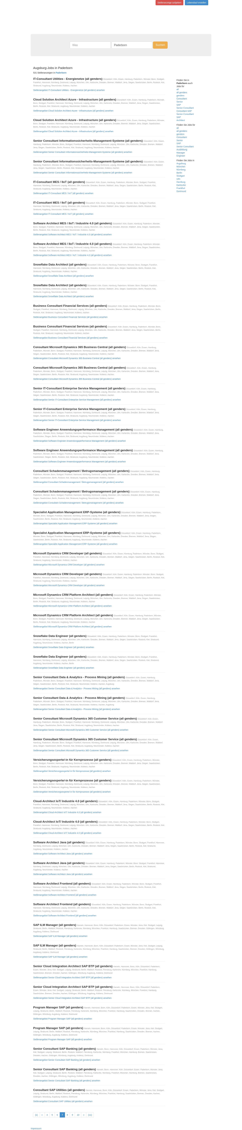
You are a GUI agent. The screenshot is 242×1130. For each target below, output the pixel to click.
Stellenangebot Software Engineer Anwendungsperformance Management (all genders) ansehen (79, 441)
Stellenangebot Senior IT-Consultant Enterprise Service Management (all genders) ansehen (77, 399)
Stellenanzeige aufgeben (169, 2)
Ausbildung (182, 149)
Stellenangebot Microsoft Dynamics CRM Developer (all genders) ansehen (68, 564)
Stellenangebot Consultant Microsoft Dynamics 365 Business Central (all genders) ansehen (77, 358)
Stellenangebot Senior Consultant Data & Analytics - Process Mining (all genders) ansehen (76, 688)
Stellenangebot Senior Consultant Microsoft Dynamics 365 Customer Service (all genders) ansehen (80, 730)
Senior (180, 101)
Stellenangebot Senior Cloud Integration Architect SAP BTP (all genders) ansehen (72, 977)
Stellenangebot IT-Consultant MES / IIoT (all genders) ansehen (63, 193)
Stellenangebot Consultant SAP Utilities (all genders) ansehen (62, 1101)
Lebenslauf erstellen (196, 2)
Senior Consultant (185, 108)
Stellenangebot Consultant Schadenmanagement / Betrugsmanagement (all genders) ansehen (78, 482)
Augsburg (181, 163)
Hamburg (181, 182)
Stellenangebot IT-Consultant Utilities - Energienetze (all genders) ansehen (69, 90)
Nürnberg (181, 169)
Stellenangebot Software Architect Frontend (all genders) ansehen (64, 895)
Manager (181, 152)
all (178, 89)
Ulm (178, 179)
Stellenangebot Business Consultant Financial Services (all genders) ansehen (70, 317)
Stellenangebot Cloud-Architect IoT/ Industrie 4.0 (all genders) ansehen (67, 812)
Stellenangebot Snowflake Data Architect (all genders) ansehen (63, 276)
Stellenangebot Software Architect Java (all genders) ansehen (62, 853)
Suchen (160, 44)
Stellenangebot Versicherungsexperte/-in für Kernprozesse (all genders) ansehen (72, 771)
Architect (181, 120)
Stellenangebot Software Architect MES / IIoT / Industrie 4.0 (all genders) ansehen (72, 234)
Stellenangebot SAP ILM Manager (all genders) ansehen (60, 936)
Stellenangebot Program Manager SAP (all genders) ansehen (62, 1018)
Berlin (179, 173)
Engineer (181, 156)
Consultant (182, 98)
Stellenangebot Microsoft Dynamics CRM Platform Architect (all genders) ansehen (72, 606)
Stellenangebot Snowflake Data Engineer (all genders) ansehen (63, 647)
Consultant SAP (184, 111)
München (181, 166)
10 (78, 1115)
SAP (179, 105)
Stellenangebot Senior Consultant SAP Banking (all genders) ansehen (66, 1060)
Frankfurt (181, 188)
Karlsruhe (181, 185)
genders (180, 95)
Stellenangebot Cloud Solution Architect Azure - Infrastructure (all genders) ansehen (73, 110)
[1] (36, 1115)
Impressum (36, 1128)
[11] (90, 1115)
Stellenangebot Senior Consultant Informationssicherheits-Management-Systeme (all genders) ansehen (82, 152)
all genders (182, 92)
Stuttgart (181, 176)
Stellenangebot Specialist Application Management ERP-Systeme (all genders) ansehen (75, 523)
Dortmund (181, 191)
